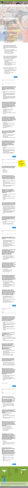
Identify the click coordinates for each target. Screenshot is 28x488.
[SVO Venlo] (2, 2)
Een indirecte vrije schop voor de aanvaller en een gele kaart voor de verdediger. (9, 194)
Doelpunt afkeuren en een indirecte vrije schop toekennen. (9, 134)
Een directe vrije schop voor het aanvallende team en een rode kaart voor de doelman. (9, 258)
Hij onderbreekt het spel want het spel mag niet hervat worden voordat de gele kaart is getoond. (8, 301)
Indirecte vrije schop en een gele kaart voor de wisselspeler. (9, 337)
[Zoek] (17, 2)
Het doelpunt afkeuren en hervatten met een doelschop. (10, 27)
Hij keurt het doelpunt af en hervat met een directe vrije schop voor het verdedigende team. (10, 64)
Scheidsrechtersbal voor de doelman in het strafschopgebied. (7, 110)
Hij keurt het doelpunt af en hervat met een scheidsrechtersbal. (8, 61)
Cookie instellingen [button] (3, 486)
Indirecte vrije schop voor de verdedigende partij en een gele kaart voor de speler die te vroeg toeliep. (10, 51)
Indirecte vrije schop (5, 170)
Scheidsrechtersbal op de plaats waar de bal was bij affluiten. (8, 457)
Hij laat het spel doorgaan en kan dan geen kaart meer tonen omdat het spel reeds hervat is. (9, 300)
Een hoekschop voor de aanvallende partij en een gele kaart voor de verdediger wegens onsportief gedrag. (10, 40)
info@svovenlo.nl (16, 472)
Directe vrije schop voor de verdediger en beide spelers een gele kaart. (9, 184)
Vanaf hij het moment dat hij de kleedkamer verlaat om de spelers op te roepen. (9, 242)
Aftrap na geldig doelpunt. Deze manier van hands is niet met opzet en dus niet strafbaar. (9, 376)
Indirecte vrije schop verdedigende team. (7, 427)
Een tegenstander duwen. (7, 71)
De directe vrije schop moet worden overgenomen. (8, 281)
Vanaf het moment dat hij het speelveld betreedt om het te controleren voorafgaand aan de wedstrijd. (9, 240)
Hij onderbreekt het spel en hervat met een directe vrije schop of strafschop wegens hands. (8, 125)
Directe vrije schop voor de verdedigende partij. (9, 52)
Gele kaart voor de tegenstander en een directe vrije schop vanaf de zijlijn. (9, 329)
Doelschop (4, 169)
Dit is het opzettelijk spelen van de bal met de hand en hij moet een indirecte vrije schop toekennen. (9, 284)
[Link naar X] (24, 2)
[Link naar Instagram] (25, 2)
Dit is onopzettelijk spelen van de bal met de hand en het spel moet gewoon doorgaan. (9, 282)
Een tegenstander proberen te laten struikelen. (9, 72)
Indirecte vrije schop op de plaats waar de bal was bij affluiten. (8, 444)
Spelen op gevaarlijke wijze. (7, 73)
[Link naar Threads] (26, 2)
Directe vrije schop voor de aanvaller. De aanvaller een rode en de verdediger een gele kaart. (9, 182)
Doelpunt (4, 213)
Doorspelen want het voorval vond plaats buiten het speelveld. (8, 322)
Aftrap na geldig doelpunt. (5, 136)
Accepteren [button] (8, 486)
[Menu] (19, 2)
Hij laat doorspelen (5, 122)
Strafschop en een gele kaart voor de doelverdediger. (8, 403)
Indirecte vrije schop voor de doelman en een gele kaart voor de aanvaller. (9, 113)
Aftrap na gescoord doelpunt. (6, 429)
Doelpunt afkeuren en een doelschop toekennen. (8, 135)
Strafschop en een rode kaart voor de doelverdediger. (8, 404)
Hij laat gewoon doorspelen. (6, 414)
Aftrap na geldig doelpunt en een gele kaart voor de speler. (9, 137)
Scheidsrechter (9, 474)
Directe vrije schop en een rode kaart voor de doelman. (8, 362)
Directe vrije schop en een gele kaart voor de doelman (8, 363)
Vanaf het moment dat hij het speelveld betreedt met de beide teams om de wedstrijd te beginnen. (8, 244)
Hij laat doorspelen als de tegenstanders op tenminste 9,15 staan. (9, 415)
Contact (9, 476)
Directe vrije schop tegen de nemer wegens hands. (8, 428)
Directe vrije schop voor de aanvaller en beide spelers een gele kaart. (9, 180)
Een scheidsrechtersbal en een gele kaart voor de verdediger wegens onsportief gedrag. (9, 42)
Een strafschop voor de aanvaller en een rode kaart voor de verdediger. (9, 199)
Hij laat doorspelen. (5, 259)
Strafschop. (4, 406)
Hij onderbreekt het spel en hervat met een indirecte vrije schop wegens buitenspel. (9, 123)
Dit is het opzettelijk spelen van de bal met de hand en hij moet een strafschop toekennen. (9, 286)
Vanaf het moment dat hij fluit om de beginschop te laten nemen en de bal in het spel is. (9, 246)
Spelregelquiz (3, 5)
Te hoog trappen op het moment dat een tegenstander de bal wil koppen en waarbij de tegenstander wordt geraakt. (10, 70)
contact (5, 0)
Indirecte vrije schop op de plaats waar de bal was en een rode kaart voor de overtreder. (9, 351)
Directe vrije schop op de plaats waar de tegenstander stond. (8, 456)
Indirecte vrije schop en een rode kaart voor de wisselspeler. (9, 338)
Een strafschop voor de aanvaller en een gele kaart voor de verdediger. (9, 197)
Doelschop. (4, 339)
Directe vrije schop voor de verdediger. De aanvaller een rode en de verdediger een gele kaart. (9, 185)
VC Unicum (9, 475)
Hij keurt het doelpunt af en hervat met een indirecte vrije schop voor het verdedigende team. (10, 62)
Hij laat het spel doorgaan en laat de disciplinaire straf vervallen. (8, 298)
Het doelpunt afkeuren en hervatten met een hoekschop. (10, 28)
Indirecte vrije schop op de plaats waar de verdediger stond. (9, 442)
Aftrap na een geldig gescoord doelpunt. (8, 53)
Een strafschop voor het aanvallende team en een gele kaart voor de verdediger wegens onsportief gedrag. (10, 36)
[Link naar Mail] (23, 2)
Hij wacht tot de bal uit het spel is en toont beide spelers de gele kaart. (9, 91)
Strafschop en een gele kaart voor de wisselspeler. (8, 340)
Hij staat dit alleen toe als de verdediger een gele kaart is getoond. (9, 148)
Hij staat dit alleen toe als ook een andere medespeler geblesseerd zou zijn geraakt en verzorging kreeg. (8, 152)
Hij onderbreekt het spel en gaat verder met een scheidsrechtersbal (8, 127)
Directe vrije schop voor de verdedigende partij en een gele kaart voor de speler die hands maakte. (9, 378)
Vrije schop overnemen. (5, 430)
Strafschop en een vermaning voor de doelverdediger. (8, 405)
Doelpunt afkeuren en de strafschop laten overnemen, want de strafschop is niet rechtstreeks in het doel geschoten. (9, 206)
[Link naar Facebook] (22, 2)
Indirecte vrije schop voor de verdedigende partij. (9, 49)
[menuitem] (17, 2)
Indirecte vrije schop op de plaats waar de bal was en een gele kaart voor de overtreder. (9, 352)
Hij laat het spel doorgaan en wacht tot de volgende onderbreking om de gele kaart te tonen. (8, 296)
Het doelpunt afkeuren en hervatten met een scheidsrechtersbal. (8, 26)
